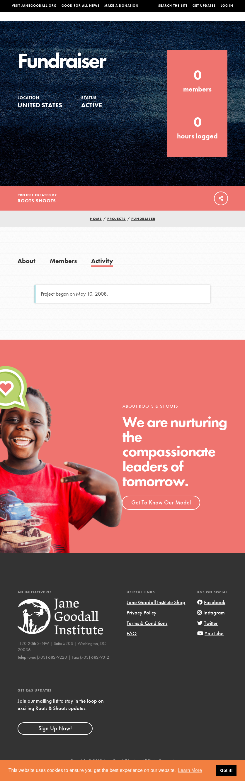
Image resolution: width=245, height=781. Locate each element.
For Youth (92, 22)
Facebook (211, 614)
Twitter (207, 634)
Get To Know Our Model (161, 514)
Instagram (211, 624)
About (70, 22)
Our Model (153, 22)
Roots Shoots (37, 212)
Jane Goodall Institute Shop (156, 614)
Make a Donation (121, 6)
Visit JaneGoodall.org (34, 6)
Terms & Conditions (147, 634)
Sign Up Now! (55, 740)
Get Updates (204, 6)
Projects (177, 22)
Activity (102, 273)
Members (63, 273)
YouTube (210, 645)
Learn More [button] (190, 770)
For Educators (122, 22)
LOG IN (227, 6)
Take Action (221, 21)
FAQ (132, 645)
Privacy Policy (141, 624)
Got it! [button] (226, 770)
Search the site (173, 6)
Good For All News (81, 6)
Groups (198, 22)
